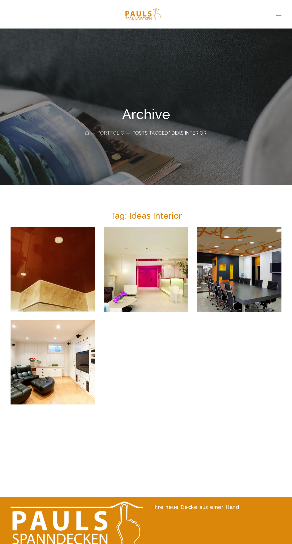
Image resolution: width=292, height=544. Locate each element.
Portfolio (110, 133)
